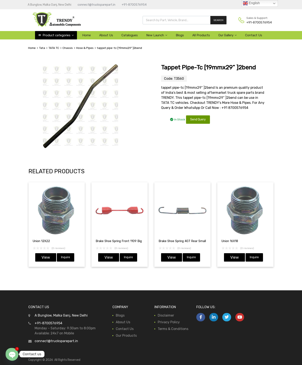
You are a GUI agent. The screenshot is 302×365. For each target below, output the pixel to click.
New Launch (156, 35)
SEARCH (218, 20)
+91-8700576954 (134, 5)
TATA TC (53, 48)
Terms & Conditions (173, 329)
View (46, 257)
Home (86, 35)
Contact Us (253, 35)
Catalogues (129, 35)
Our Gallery (227, 35)
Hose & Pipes (85, 48)
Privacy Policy (169, 322)
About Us (106, 35)
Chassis (67, 48)
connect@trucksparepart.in (96, 5)
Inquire (65, 257)
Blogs (180, 35)
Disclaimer (166, 315)
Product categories (58, 35)
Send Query (198, 119)
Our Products (126, 336)
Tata (42, 48)
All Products (201, 35)
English (251, 3)
